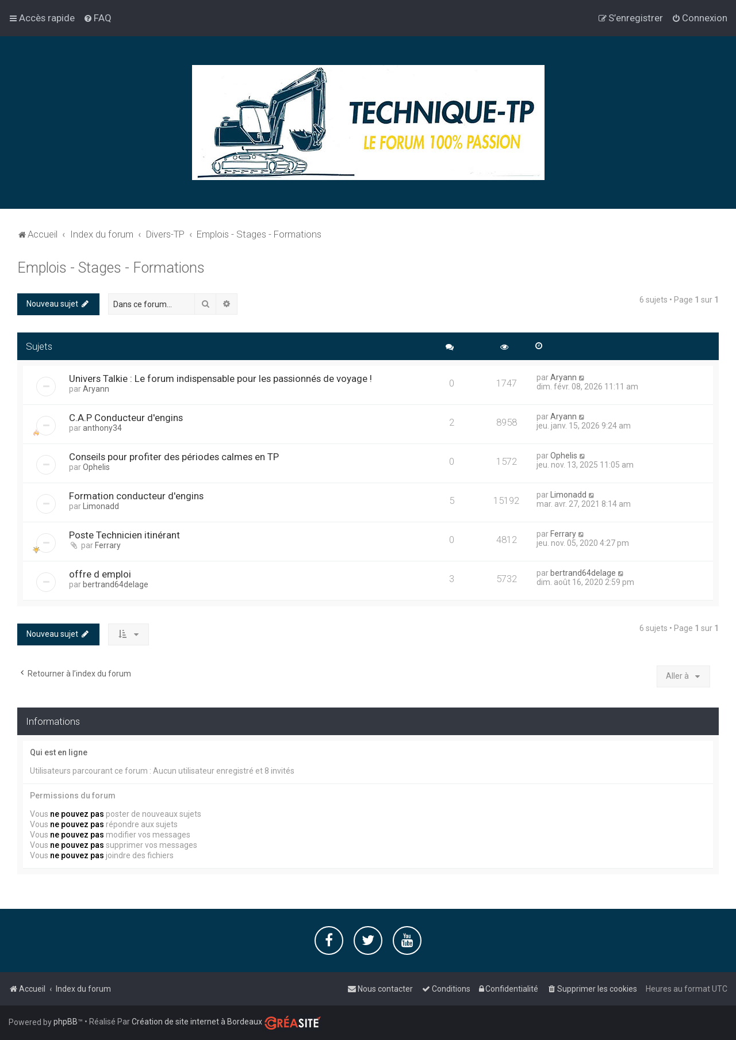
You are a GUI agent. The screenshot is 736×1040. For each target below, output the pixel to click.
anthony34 (102, 428)
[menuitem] (97, 18)
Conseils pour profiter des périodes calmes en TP (174, 456)
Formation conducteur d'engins (136, 496)
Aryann (96, 388)
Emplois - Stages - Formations (111, 267)
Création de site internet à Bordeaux (197, 1021)
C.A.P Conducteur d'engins (126, 417)
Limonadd (101, 506)
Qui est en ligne (58, 752)
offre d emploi (100, 574)
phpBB (65, 1021)
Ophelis (96, 467)
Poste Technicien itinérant (124, 535)
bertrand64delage (115, 584)
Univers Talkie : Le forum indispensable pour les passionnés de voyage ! (220, 378)
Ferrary (108, 545)
